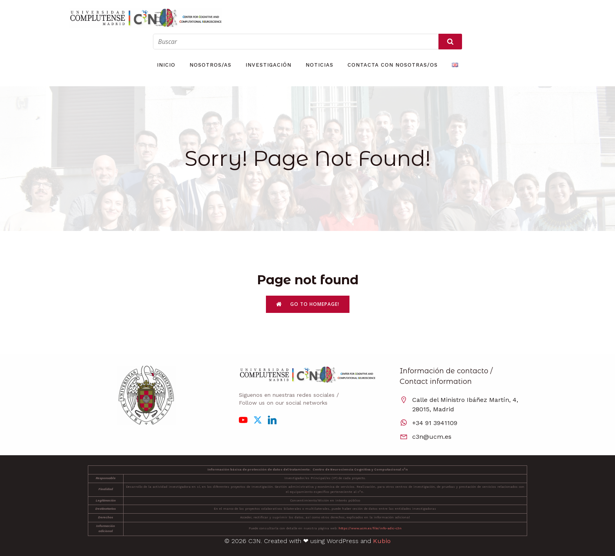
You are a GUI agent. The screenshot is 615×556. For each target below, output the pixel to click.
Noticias (319, 65)
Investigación (268, 65)
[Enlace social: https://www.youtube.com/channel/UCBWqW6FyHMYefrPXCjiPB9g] (246, 419)
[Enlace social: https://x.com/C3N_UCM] (260, 419)
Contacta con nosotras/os (393, 65)
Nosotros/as (210, 65)
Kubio (382, 541)
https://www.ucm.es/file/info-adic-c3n (370, 528)
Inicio (166, 65)
